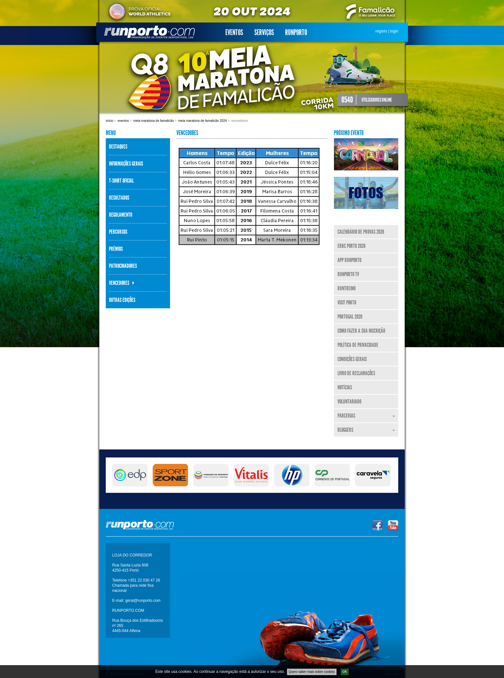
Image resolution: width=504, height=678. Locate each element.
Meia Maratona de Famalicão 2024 (202, 120)
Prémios (116, 248)
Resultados (119, 197)
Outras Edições (122, 299)
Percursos (118, 231)
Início (109, 120)
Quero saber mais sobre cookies (312, 671)
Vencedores (119, 282)
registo (381, 31)
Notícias (345, 387)
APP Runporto (349, 260)
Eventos (234, 32)
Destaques (118, 146)
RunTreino (347, 288)
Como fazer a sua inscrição (361, 330)
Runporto (296, 32)
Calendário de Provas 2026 (361, 231)
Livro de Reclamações (356, 373)
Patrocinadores (123, 265)
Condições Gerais (352, 359)
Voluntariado (349, 401)
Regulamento (120, 214)
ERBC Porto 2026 (351, 245)
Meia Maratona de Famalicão (153, 120)
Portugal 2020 (350, 316)
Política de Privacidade (358, 344)
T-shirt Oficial (121, 180)
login (394, 31)
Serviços (264, 32)
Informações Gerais (126, 163)
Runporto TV (348, 274)
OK (344, 671)
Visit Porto (347, 302)
